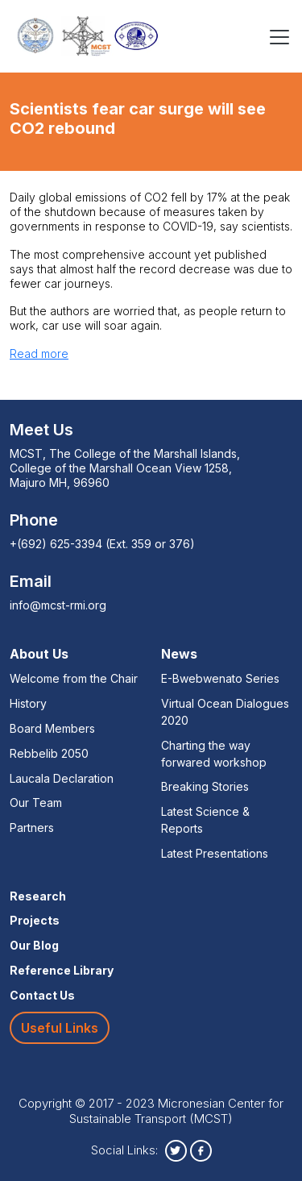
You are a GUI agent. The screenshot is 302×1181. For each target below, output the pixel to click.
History (28, 703)
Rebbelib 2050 (49, 753)
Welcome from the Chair (74, 678)
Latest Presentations (214, 853)
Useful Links (59, 1028)
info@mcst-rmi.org (58, 605)
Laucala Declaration (62, 778)
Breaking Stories (205, 786)
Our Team (36, 802)
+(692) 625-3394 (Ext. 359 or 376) (102, 544)
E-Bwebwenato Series (220, 678)
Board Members (52, 728)
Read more (39, 353)
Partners (32, 827)
